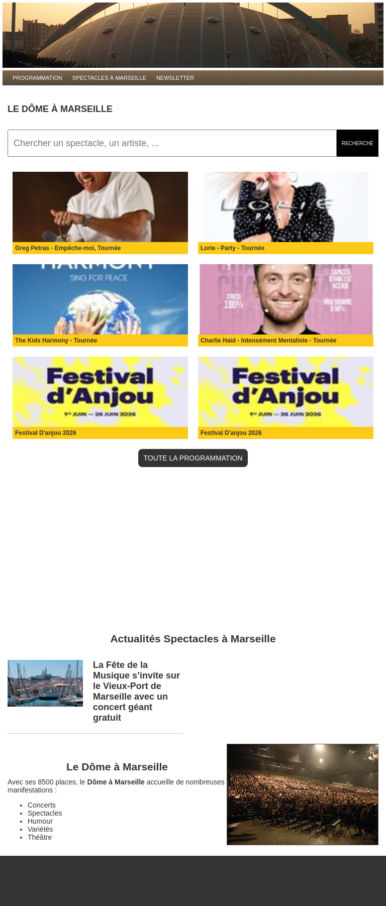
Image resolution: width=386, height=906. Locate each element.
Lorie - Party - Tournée (232, 248)
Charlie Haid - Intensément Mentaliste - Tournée (269, 340)
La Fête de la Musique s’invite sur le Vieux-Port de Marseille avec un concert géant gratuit (136, 691)
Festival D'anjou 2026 (45, 432)
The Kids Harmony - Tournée (56, 340)
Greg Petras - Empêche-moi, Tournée (68, 248)
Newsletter (175, 78)
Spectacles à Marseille (109, 78)
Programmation (37, 78)
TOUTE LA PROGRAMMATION (192, 458)
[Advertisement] (193, 552)
